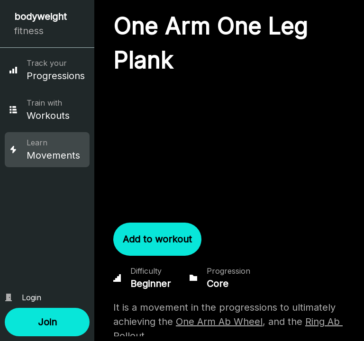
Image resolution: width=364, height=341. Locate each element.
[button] (47, 322)
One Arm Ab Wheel (219, 321)
